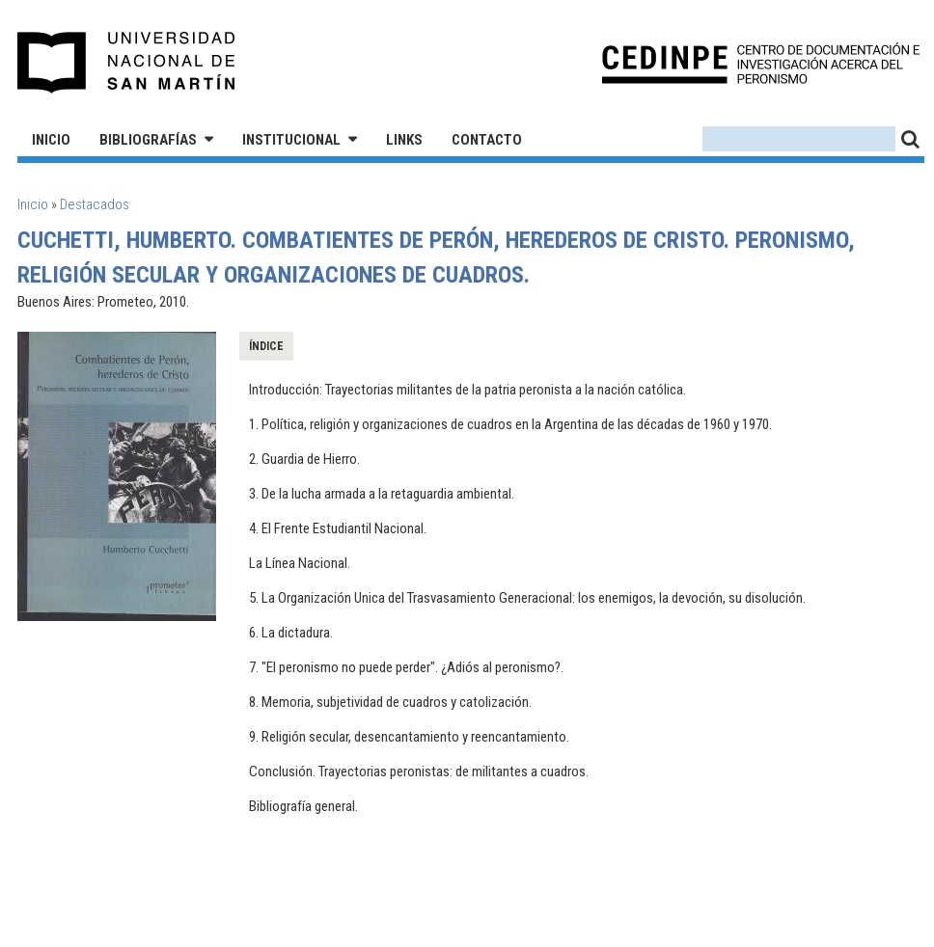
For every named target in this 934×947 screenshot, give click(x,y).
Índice (266, 346)
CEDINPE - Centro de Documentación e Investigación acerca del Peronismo (761, 63)
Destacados (94, 204)
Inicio (51, 140)
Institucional (291, 140)
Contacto (487, 140)
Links (404, 140)
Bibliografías (148, 140)
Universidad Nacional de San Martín (126, 63)
